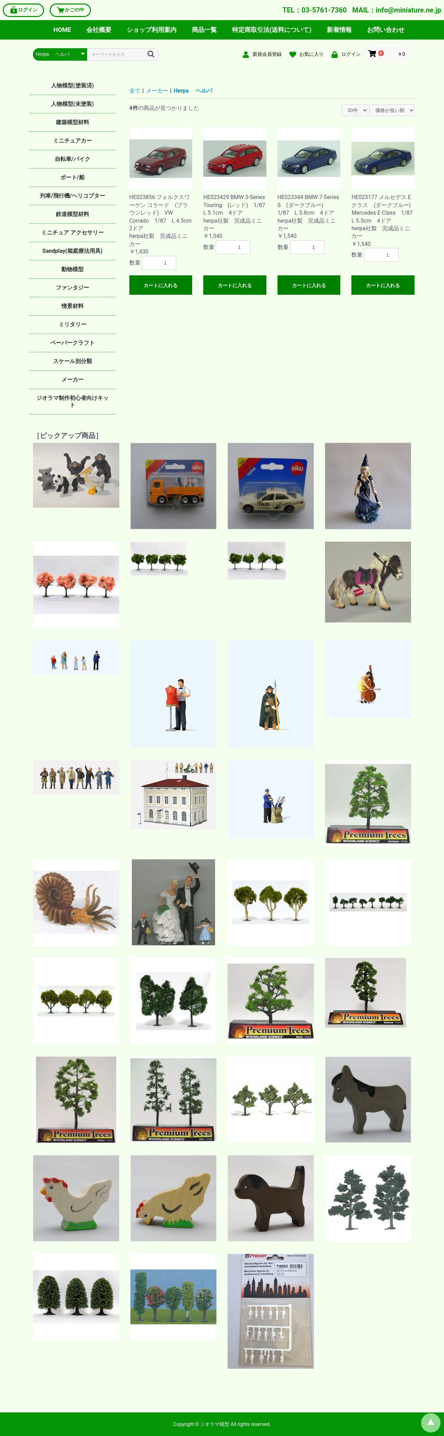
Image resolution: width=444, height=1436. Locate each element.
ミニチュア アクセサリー (72, 232)
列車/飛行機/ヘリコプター (72, 195)
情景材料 (72, 306)
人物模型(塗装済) (72, 85)
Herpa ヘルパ (193, 90)
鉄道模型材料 (72, 214)
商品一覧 (204, 29)
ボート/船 (72, 177)
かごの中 (70, 10)
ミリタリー (72, 324)
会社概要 (98, 29)
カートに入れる (161, 285)
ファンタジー (72, 287)
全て (134, 90)
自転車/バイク (72, 159)
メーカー (72, 379)
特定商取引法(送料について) (271, 29)
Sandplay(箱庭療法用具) (72, 251)
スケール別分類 (72, 361)
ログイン (23, 10)
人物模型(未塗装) (72, 104)
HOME (62, 29)
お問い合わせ (385, 29)
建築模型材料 (72, 122)
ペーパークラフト (72, 342)
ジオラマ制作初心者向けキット (72, 401)
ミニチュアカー (72, 140)
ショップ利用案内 (152, 29)
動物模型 (72, 269)
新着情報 (339, 29)
